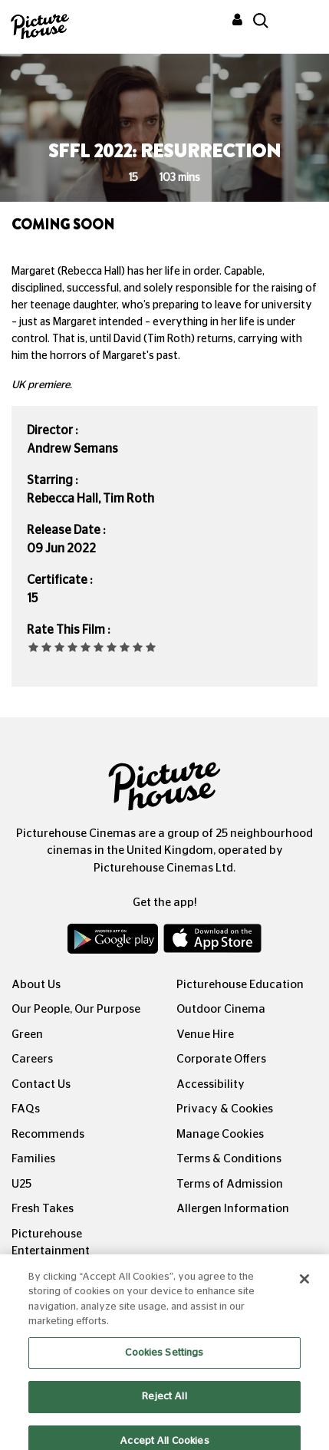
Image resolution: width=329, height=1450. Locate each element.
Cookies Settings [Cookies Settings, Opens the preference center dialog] (164, 1364)
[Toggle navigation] (296, 22)
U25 (21, 1184)
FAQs (26, 1109)
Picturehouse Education (240, 984)
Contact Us (41, 1084)
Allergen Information (232, 1208)
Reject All (164, 1408)
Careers (32, 1059)
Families (33, 1159)
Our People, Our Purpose (76, 1009)
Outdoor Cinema (220, 1009)
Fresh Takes (43, 1208)
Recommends (48, 1134)
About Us (36, 984)
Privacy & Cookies (224, 1109)
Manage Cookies (220, 1134)
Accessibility (210, 1084)
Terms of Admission (229, 1184)
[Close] (304, 1290)
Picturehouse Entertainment (51, 1242)
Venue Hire (205, 1034)
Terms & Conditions (228, 1159)
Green (27, 1034)
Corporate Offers (221, 1059)
